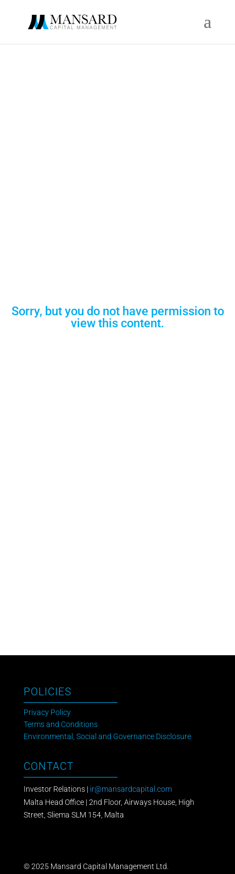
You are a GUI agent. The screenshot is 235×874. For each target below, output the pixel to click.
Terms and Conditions (61, 724)
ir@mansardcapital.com (131, 789)
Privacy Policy (47, 712)
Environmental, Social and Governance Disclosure (107, 737)
